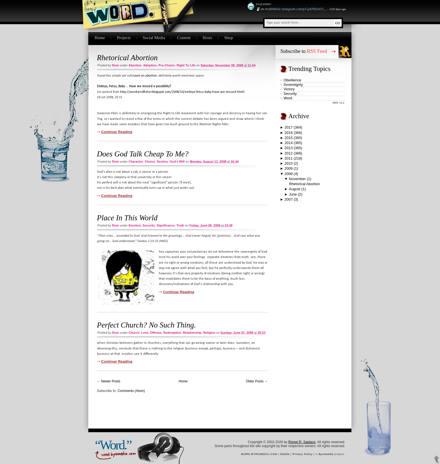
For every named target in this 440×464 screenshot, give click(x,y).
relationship (192, 332)
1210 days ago (337, 9)
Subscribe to (304, 51)
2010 (289, 163)
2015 (289, 138)
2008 (289, 174)
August (294, 189)
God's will (177, 161)
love (144, 332)
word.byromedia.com (259, 454)
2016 (289, 133)
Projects (123, 37)
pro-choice (167, 65)
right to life (186, 65)
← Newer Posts (108, 381)
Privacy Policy (303, 454)
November (297, 179)
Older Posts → (257, 381)
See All (339, 102)
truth (180, 225)
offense (156, 332)
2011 (289, 158)
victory (289, 89)
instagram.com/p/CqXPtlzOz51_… (305, 9)
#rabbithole (273, 9)
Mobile (285, 454)
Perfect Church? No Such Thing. (146, 325)
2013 (289, 148)
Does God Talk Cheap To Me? (143, 154)
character (135, 161)
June (293, 194)
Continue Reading (116, 132)
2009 (289, 168)
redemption (172, 332)
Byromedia (326, 454)
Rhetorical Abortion (127, 57)
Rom (115, 65)
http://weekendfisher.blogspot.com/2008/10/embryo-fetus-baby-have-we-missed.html (181, 92)
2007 (289, 199)
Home (100, 37)
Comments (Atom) (131, 391)
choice (150, 161)
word (288, 98)
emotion (134, 225)
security (149, 225)
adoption (150, 65)
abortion (134, 65)
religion (209, 332)
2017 (289, 127)
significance (166, 225)
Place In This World (127, 218)
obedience (292, 80)
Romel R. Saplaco (301, 442)
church (133, 332)
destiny (162, 161)
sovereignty (293, 84)
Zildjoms (263, 4)
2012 (289, 153)
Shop (228, 37)
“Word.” (113, 445)
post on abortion (145, 75)
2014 (289, 143)
